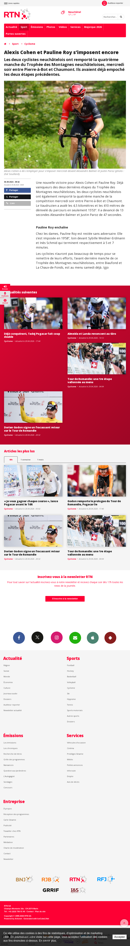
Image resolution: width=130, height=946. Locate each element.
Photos (51, 27)
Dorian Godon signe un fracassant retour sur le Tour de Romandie (32, 428)
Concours (8, 787)
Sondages (8, 782)
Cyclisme (29, 43)
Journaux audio (10, 693)
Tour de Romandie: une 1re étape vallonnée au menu (90, 380)
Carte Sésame (10, 820)
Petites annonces (75, 765)
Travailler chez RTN (12, 831)
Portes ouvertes (16, 33)
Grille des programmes (14, 759)
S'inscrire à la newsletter (65, 598)
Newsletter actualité (13, 710)
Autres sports (73, 716)
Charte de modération (14, 848)
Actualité (11, 27)
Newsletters (75, 637)
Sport (24, 27)
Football (70, 665)
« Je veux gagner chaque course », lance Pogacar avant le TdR (31, 502)
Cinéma (70, 748)
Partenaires (9, 837)
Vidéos (63, 27)
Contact (7, 853)
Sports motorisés (74, 710)
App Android (110, 637)
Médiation (8, 842)
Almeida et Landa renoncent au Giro (92, 334)
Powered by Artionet (13, 919)
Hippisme (71, 699)
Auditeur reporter (12, 705)
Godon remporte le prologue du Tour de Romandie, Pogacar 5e (94, 502)
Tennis (70, 705)
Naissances (8, 765)
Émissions (37, 27)
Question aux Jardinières (15, 771)
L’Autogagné (9, 776)
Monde (7, 676)
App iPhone (93, 637)
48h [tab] (11, 459)
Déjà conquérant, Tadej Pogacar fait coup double (32, 335)
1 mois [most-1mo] (40, 459)
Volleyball (71, 682)
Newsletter (8, 859)
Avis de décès (73, 782)
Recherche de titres (13, 754)
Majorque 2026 (93, 27)
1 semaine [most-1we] (25, 459)
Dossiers (7, 699)
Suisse (6, 671)
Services (75, 27)
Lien (10, 203)
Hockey (70, 671)
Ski (68, 693)
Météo (70, 759)
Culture (7, 688)
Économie (8, 682)
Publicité (8, 825)
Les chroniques (10, 748)
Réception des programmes (16, 814)
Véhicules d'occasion (76, 743)
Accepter (119, 936)
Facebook (19, 637)
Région (7, 665)
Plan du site (40, 911)
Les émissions (10, 743)
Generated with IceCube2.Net (36, 919)
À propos (8, 808)
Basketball (71, 676)
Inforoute (71, 771)
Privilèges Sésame (75, 754)
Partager (12, 190)
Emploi (70, 776)
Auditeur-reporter (112, 3)
